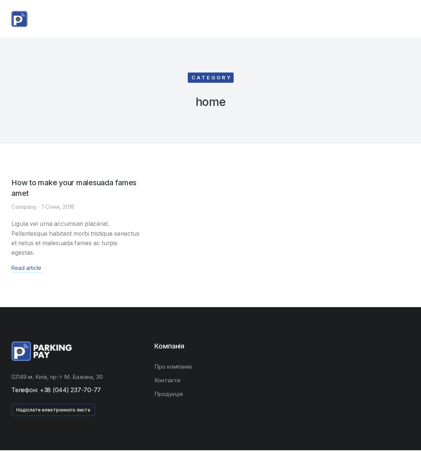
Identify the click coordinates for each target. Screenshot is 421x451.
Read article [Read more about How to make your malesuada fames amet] (26, 269)
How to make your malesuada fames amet (75, 188)
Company (23, 207)
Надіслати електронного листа (53, 410)
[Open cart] (406, 19)
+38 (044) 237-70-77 (70, 390)
